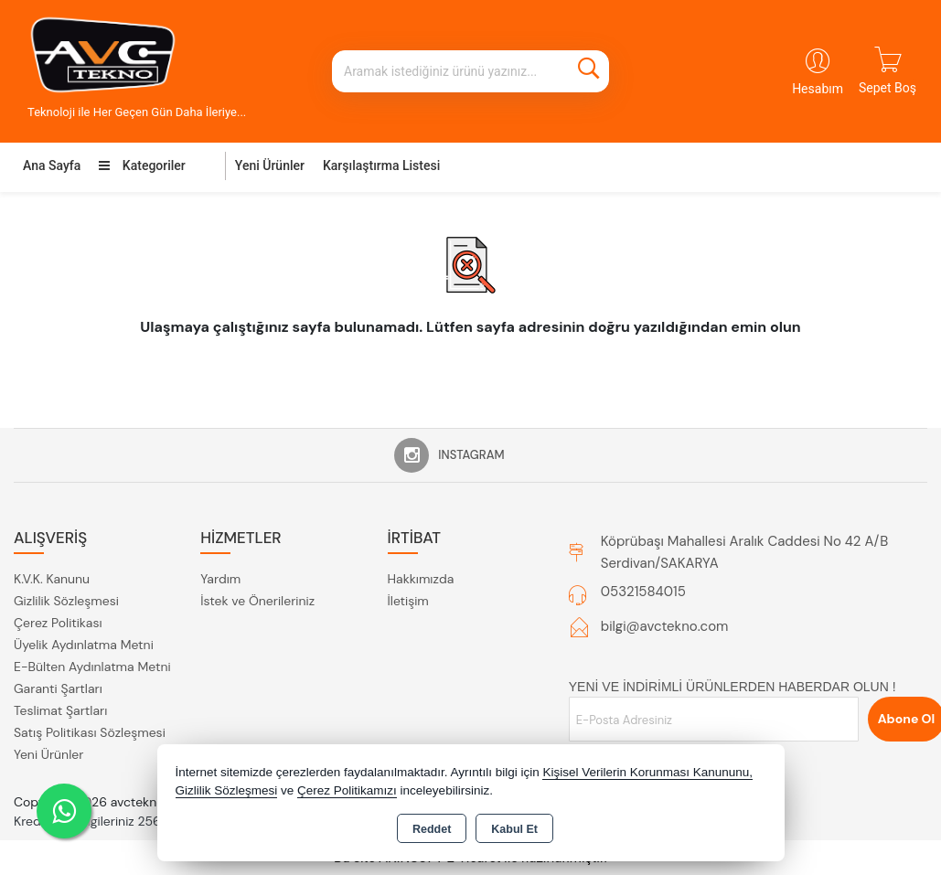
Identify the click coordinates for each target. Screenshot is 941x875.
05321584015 (643, 591)
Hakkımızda (421, 579)
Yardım (220, 579)
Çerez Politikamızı (347, 790)
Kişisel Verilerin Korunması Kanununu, (647, 772)
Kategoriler (142, 165)
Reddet (431, 829)
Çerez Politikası (58, 622)
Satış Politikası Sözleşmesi (90, 732)
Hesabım (817, 88)
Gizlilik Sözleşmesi (66, 600)
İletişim (408, 600)
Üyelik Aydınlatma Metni (84, 644)
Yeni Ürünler (48, 754)
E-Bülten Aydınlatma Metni (92, 666)
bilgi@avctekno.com (665, 626)
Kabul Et (514, 829)
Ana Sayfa (51, 165)
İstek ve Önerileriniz (257, 600)
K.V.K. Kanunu (52, 579)
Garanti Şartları (58, 688)
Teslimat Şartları (60, 710)
